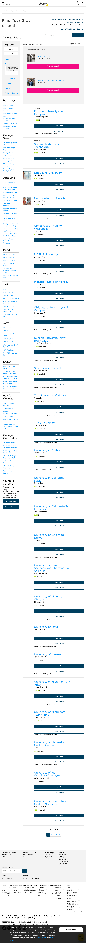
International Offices (61, 897)
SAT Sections (8, 292)
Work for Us (70, 890)
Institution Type (10, 88)
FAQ (3, 856)
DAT (8, 893)
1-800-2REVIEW (7, 854)
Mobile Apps (58, 895)
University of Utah (44, 56)
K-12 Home (41, 887)
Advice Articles (59, 889)
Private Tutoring (59, 893)
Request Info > (59, 131)
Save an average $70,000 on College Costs (10, 426)
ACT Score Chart (9, 342)
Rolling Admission (10, 200)
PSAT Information (9, 254)
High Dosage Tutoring (44, 889)
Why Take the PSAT (10, 260)
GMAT (9, 889)
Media (69, 897)
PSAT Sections (8, 257)
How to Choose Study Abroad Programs (9, 241)
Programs (8, 64)
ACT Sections (8, 331)
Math (14, 887)
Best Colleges (8, 105)
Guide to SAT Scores (11, 298)
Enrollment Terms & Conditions (62, 856)
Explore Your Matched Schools (71, 29)
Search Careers (10, 507)
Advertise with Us (72, 895)
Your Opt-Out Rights (9, 918)
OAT (8, 895)
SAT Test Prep (8, 306)
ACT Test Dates (9, 339)
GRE (8, 887)
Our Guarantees (71, 901)
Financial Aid (8, 408)
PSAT (3, 890)
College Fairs (8, 153)
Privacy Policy (42, 938)
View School (53, 66)
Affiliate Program (72, 892)
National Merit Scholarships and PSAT (9, 270)
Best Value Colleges (10, 113)
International (49, 854)
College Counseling (10, 443)
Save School (59, 125)
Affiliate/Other (49, 858)
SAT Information (9, 289)
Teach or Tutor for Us (73, 889)
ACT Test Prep (8, 350)
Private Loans (8, 416)
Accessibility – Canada (73, 908)
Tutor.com (41, 890)
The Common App (10, 192)
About (69, 887)
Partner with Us (71, 893)
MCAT (9, 892)
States (6, 59)
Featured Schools (11, 93)
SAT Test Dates (8, 295)
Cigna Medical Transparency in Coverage (64, 863)
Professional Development (45, 893)
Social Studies (17, 892)
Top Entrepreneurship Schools (9, 118)
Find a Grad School (10, 11)
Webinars (58, 887)
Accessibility (63, 859)
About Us (40, 895)
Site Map (32, 918)
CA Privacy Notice (20, 916)
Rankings (7, 83)
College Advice (28, 889)
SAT (3, 887)
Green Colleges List (10, 123)
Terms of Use (23, 918)
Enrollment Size (10, 78)
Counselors (58, 898)
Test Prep (40, 892)
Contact (69, 898)
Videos (57, 890)
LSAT (8, 890)
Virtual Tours (8, 156)
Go (25, 871)
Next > (57, 834)
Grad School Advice (27, 11)
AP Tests (4, 892)
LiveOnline (58, 892)
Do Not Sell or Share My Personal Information (44, 916)
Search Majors (11, 501)
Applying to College (30, 890)
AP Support (16, 893)
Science (15, 889)
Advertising (48, 856)
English (15, 890)
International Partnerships (74, 900)
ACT (3, 889)
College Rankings (29, 887)
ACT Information (9, 328)
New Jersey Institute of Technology (51, 80)
